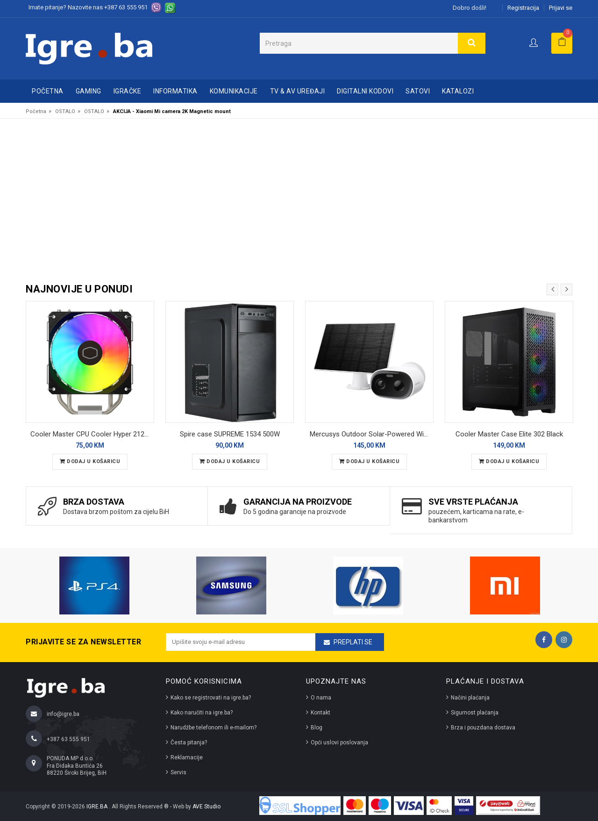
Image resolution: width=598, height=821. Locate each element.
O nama (321, 697)
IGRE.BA (97, 806)
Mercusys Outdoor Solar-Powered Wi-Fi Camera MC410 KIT (372, 434)
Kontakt (320, 712)
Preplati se (353, 642)
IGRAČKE (128, 91)
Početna (48, 91)
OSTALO (65, 111)
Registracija (523, 7)
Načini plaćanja (470, 697)
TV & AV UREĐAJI (297, 91)
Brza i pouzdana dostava (483, 727)
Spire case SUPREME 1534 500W (230, 434)
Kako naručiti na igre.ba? (202, 712)
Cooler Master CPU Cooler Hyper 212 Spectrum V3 (92, 434)
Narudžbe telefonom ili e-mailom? (213, 727)
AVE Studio (206, 806)
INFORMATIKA (175, 91)
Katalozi (458, 91)
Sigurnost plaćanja (474, 712)
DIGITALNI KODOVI (365, 91)
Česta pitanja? (189, 742)
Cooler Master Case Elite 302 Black (509, 434)
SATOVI (418, 91)
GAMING (88, 91)
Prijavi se (560, 7)
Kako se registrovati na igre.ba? (211, 697)
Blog (316, 727)
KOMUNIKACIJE (234, 91)
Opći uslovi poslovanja (339, 742)
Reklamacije (187, 757)
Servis (178, 772)
